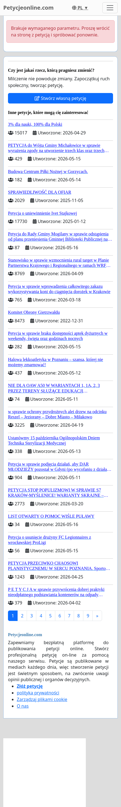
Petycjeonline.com (28, 7)
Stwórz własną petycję (60, 98)
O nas (23, 706)
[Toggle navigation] (110, 7)
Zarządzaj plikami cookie (42, 699)
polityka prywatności (38, 693)
